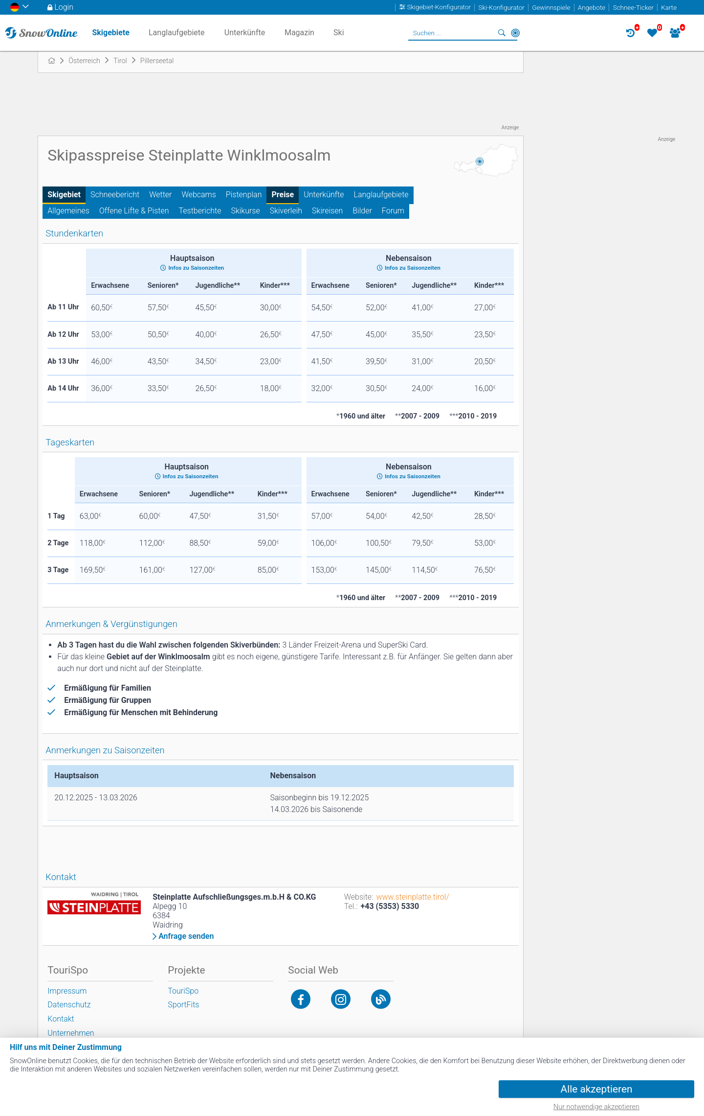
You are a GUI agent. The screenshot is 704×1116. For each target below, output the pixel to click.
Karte (669, 7)
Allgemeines (68, 210)
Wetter (160, 194)
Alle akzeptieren (597, 1089)
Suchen (501, 32)
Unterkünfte (324, 194)
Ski (338, 32)
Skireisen (327, 210)
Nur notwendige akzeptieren (596, 1107)
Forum (393, 210)
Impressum (67, 991)
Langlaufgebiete (381, 194)
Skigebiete (110, 32)
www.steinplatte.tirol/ (412, 897)
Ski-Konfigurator (501, 7)
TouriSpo (183, 991)
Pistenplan (244, 194)
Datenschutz (68, 1004)
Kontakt (60, 1018)
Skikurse (245, 210)
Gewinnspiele (551, 7)
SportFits (183, 1004)
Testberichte (200, 210)
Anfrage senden (186, 936)
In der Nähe (515, 32)
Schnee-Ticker (633, 7)
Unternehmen (70, 1033)
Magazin (299, 32)
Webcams (199, 194)
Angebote (591, 7)
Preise (282, 194)
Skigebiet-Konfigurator (439, 7)
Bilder (362, 210)
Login (63, 7)
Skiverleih (286, 210)
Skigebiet (64, 194)
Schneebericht (114, 194)
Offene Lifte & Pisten (134, 210)
